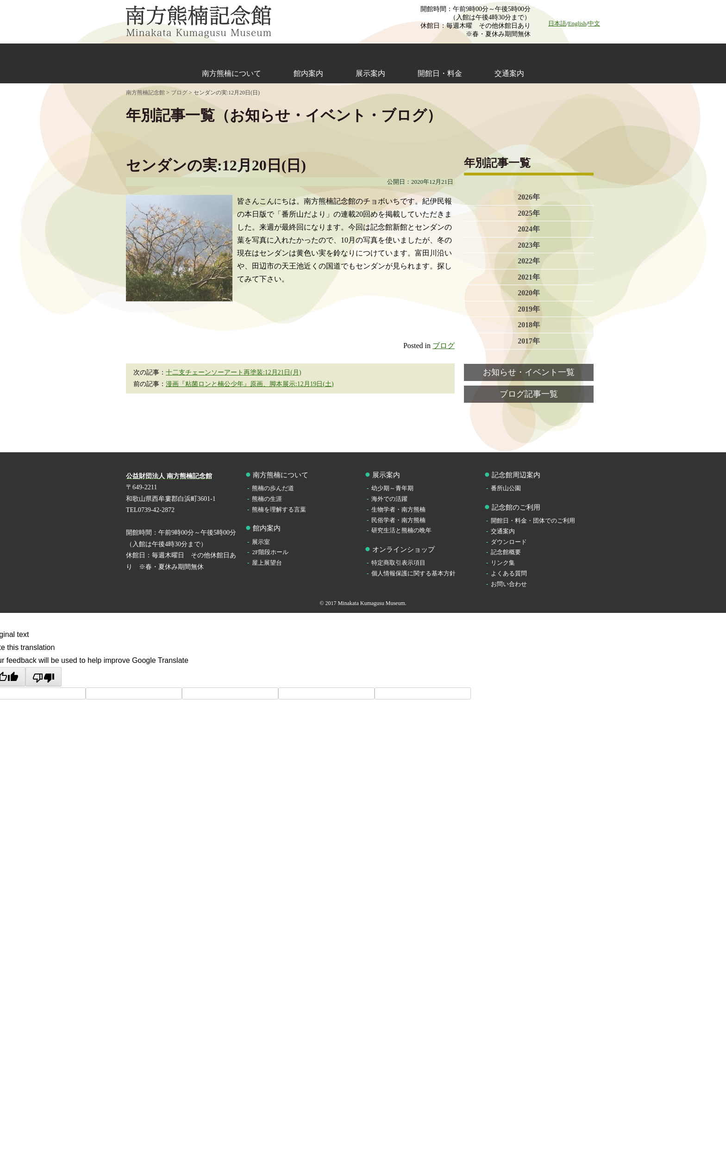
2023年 (529, 246)
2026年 (529, 197)
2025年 (529, 213)
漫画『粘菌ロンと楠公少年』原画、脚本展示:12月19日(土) (250, 384)
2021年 (529, 278)
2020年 (529, 294)
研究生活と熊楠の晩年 (401, 530)
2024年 (529, 229)
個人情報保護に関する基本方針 (413, 573)
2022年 (529, 262)
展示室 (261, 541)
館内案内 (308, 73)
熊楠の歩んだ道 (273, 488)
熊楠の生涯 (267, 498)
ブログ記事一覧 (529, 396)
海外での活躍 (389, 498)
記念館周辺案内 (516, 475)
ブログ (443, 345)
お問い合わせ (509, 583)
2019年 (529, 310)
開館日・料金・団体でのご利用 (533, 520)
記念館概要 (506, 552)
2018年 (529, 327)
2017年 (529, 343)
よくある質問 (509, 573)
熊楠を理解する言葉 (279, 509)
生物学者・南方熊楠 (398, 509)
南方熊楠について (231, 73)
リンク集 (503, 562)
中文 (594, 23)
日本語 (557, 23)
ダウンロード (509, 541)
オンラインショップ (403, 549)
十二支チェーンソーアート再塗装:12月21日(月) (233, 372)
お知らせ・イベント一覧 (529, 374)
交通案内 (509, 73)
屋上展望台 (267, 562)
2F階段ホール (270, 552)
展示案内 (370, 73)
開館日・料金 (440, 73)
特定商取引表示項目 (398, 562)
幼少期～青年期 (392, 488)
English (577, 23)
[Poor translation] (43, 676)
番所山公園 (506, 488)
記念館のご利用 (516, 507)
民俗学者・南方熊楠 (398, 520)
